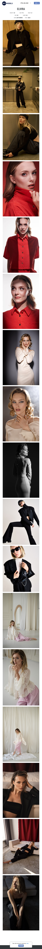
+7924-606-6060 (24, 3)
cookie (27, 943)
